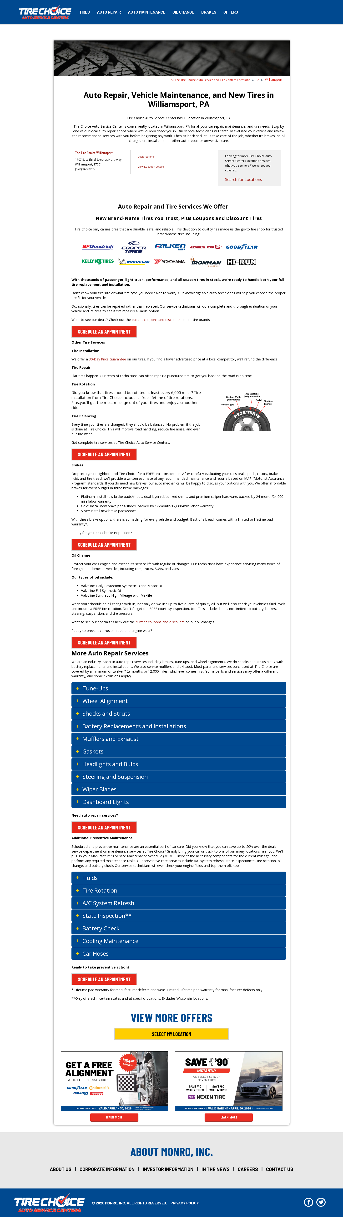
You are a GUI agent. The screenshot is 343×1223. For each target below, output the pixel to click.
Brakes (208, 12)
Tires (84, 12)
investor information (168, 1169)
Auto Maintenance (146, 12)
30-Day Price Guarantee (107, 359)
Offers (230, 12)
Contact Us (279, 1169)
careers (248, 1169)
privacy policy (185, 1203)
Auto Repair (109, 12)
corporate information (107, 1169)
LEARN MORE (114, 1117)
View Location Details (151, 166)
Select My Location (171, 1034)
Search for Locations (243, 179)
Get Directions (146, 156)
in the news (216, 1169)
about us (60, 1169)
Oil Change (183, 12)
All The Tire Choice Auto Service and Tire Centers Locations (210, 80)
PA (257, 80)
